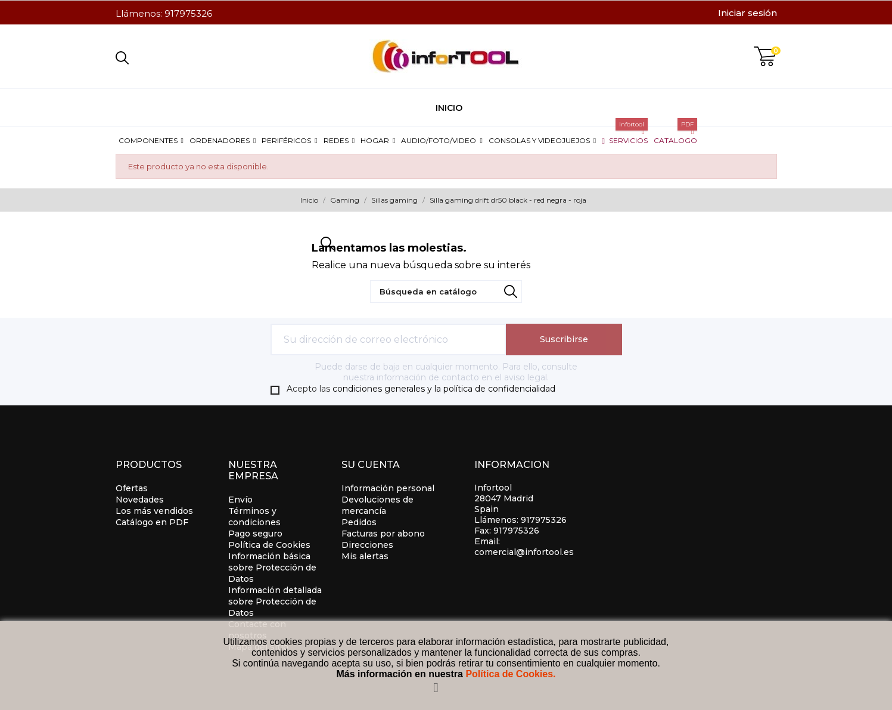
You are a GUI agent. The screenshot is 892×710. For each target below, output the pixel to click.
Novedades (140, 499)
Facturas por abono (383, 533)
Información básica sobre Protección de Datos (272, 567)
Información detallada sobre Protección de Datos (275, 601)
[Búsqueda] (446, 291)
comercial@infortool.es (524, 552)
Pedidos (359, 522)
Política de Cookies (269, 545)
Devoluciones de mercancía (377, 505)
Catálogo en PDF (152, 522)
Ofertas (132, 488)
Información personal (387, 488)
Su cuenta (370, 464)
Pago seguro (255, 533)
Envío (240, 499)
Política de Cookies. (510, 674)
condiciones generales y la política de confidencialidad (443, 388)
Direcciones (367, 545)
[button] (151, 140)
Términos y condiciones (254, 517)
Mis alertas (364, 556)
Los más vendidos (154, 511)
